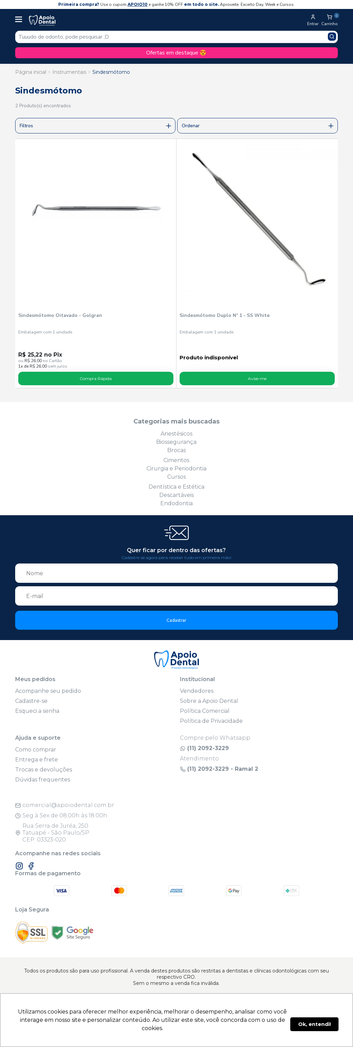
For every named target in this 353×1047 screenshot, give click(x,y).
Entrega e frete (36, 759)
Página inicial (30, 72)
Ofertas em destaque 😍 (176, 53)
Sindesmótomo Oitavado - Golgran (60, 315)
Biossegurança (176, 442)
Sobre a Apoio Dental (209, 701)
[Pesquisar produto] (332, 36)
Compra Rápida (96, 378)
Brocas (176, 450)
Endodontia (176, 503)
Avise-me (257, 378)
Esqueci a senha (37, 711)
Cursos (176, 476)
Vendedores (196, 691)
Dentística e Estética (176, 486)
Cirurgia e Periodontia (176, 468)
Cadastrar (176, 620)
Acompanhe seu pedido (48, 691)
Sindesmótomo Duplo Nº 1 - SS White (225, 315)
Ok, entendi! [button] (314, 1024)
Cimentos (176, 460)
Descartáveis (176, 495)
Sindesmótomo (111, 72)
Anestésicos (176, 433)
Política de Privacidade (211, 721)
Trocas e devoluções (43, 769)
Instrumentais (69, 72)
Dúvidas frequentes (42, 779)
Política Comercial (205, 711)
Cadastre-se (31, 701)
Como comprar (35, 749)
